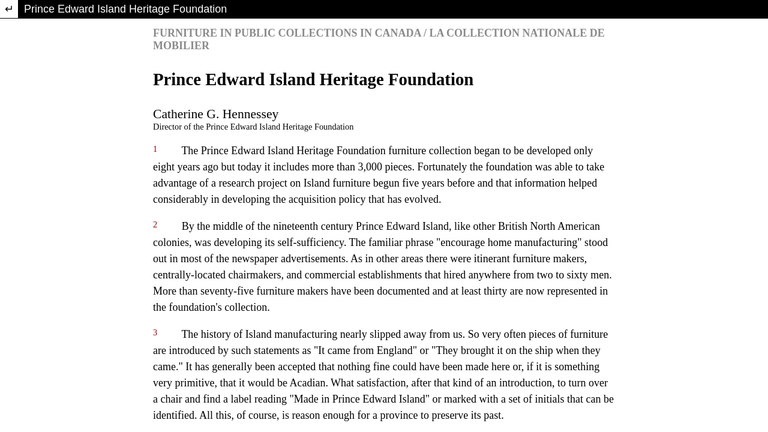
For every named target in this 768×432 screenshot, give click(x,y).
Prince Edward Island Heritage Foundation (125, 9)
